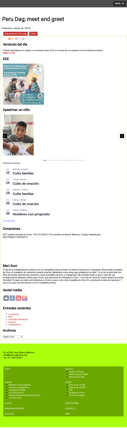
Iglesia (8, 382)
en (17, 38)
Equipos (12, 322)
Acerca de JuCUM (77, 385)
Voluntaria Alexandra (18, 319)
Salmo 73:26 (9, 53)
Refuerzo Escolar (77, 377)
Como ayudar (72, 403)
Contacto (70, 408)
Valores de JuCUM (77, 387)
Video (33, 33)
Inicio (7, 369)
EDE (10, 316)
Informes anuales (77, 395)
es (11, 38)
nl (24, 38)
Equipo (8, 403)
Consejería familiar (17, 390)
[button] (122, 136)
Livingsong (13, 314)
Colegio (69, 369)
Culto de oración (26, 183)
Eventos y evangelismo (19, 387)
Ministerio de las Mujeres (20, 385)
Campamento (14, 324)
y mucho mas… (15, 398)
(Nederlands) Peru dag (15, 33)
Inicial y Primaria (76, 372)
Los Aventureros (16, 393)
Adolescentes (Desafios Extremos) (24, 395)
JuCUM (68, 382)
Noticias (9, 414)
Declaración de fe (77, 393)
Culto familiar (23, 173)
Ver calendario (9, 221)
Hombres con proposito (31, 214)
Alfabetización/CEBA (78, 374)
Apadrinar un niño (14, 408)
